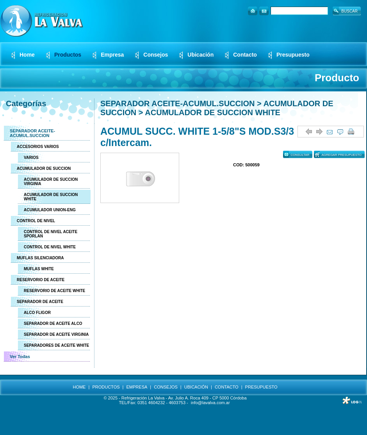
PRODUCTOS (105, 387)
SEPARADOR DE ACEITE (40, 302)
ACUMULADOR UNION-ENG (50, 210)
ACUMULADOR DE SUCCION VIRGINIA (51, 181)
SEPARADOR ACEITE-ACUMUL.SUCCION (32, 133)
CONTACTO (227, 387)
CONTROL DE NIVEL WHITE (50, 247)
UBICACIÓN (196, 387)
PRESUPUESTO (261, 387)
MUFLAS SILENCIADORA (40, 258)
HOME (79, 387)
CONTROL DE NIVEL (36, 221)
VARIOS (31, 157)
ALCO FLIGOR (37, 312)
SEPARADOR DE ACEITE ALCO (53, 323)
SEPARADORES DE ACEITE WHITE (56, 345)
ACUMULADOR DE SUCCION (44, 168)
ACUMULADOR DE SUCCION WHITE (51, 197)
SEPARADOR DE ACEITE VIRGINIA (56, 334)
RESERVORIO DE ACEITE (40, 280)
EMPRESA (137, 387)
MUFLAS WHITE (39, 269)
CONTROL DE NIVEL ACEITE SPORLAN (50, 234)
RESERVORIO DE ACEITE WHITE (54, 291)
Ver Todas (20, 356)
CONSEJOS (166, 387)
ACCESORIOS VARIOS (38, 146)
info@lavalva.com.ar (210, 402)
